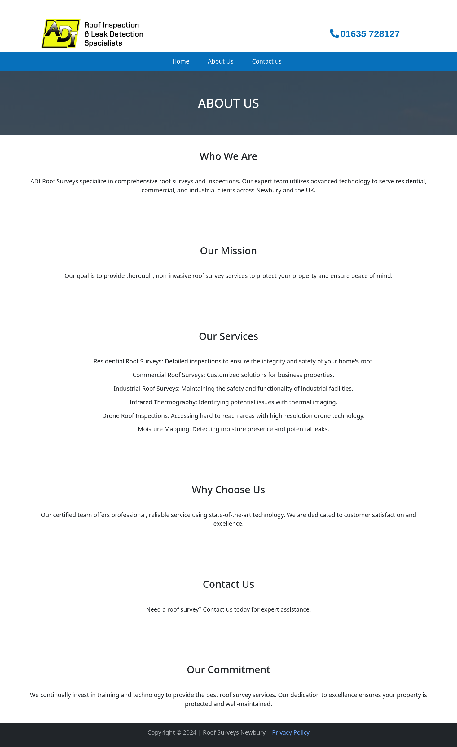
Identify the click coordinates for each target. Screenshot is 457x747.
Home (180, 61)
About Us (221, 61)
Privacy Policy (291, 732)
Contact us (266, 61)
